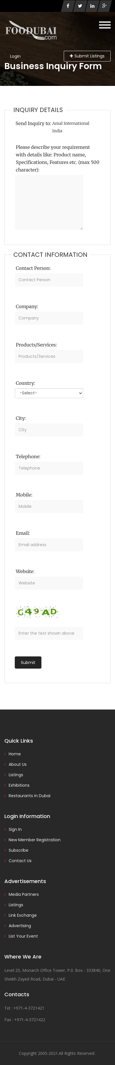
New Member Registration (35, 840)
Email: (23, 533)
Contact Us (20, 861)
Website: (25, 571)
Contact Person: (33, 268)
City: (21, 418)
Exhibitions (19, 785)
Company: (27, 306)
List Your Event (23, 936)
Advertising (20, 926)
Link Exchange (23, 915)
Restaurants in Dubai (29, 796)
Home (15, 754)
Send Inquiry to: (33, 123)
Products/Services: (36, 345)
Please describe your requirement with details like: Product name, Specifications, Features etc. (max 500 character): (57, 158)
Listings (16, 775)
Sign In (15, 829)
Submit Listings (87, 56)
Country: (25, 383)
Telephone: (28, 456)
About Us (18, 764)
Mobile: (24, 495)
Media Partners (24, 894)
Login (15, 56)
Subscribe (18, 850)
